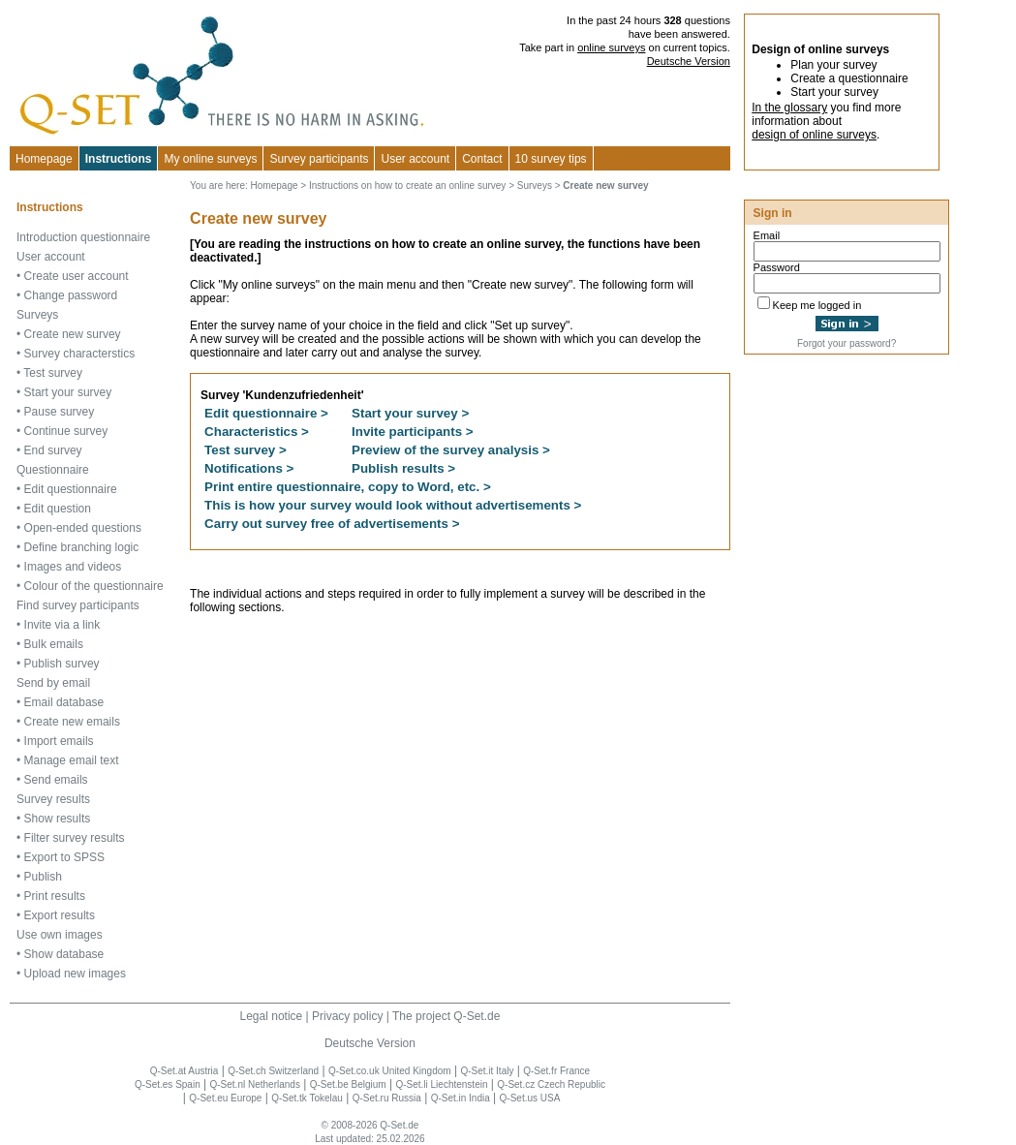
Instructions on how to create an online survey (407, 185)
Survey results (53, 799)
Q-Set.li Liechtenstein (441, 1084)
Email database (64, 702)
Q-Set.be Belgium (348, 1084)
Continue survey (66, 431)
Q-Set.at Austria (184, 1071)
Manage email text (71, 760)
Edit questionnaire (70, 489)
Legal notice (271, 1016)
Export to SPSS (64, 857)
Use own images (59, 935)
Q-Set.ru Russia (387, 1098)
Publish (43, 876)
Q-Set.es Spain (167, 1084)
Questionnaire (52, 470)
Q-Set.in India (460, 1098)
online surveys (611, 47)
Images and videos (73, 566)
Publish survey (62, 663)
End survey (53, 450)
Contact (482, 159)
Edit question (57, 508)
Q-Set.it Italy (486, 1071)
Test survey (52, 373)
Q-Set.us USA (530, 1098)
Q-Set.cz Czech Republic (551, 1084)
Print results (54, 896)
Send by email (53, 683)
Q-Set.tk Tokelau (307, 1098)
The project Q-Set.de (446, 1016)
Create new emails (72, 721)
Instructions (118, 159)
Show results (57, 818)
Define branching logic (81, 547)
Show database (64, 954)
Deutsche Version (688, 61)
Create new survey (72, 334)
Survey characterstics (80, 353)
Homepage (44, 159)
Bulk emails (53, 644)
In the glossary (789, 107)
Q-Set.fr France (556, 1071)
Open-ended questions (82, 528)
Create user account (76, 276)
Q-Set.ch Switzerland (273, 1071)
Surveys (37, 315)
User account (50, 256)
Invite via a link (62, 625)
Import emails (59, 741)
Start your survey (68, 392)
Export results (59, 915)
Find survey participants (77, 605)
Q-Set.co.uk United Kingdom (389, 1071)
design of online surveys (814, 134)
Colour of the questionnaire (94, 586)
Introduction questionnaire (83, 237)
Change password (71, 295)
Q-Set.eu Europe (225, 1098)
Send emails (56, 780)
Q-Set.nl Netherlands (255, 1084)
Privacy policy (347, 1016)
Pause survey (59, 411)
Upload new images (75, 973)
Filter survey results (74, 838)
